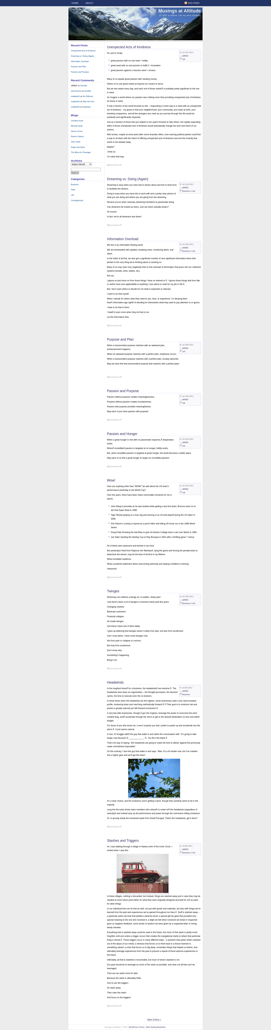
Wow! (111, 480)
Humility (83, 86)
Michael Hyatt (76, 126)
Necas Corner (76, 131)
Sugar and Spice (78, 147)
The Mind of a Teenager (81, 152)
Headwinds (115, 682)
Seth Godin (75, 142)
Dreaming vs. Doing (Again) (127, 179)
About (89, 3)
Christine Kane (77, 121)
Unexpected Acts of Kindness (129, 47)
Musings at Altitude (179, 10)
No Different (88, 96)
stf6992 (185, 56)
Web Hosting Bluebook (155, 1027)
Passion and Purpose (123, 391)
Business (186, 191)
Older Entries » (154, 1019)
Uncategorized (77, 200)
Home (75, 3)
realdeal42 (75, 96)
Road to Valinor (77, 136)
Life (183, 59)
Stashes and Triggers (123, 840)
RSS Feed (193, 3)
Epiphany (87, 107)
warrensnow (76, 91)
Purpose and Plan (120, 339)
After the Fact (88, 101)
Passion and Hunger (122, 434)
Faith (73, 190)
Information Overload (122, 239)
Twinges (113, 591)
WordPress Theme (136, 1027)
